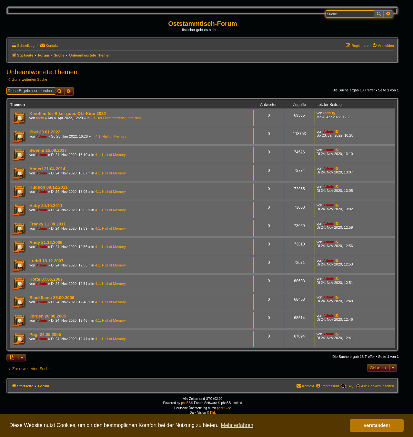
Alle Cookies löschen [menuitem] (377, 386)
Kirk (213, 412)
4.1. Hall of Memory (111, 136)
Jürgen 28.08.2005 (47, 316)
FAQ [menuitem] (350, 386)
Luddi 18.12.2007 (46, 260)
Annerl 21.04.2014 (47, 168)
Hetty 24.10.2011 (46, 205)
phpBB (186, 403)
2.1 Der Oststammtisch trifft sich (116, 118)
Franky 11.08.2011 (47, 224)
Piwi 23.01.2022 (44, 132)
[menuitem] (49, 45)
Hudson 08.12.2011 (48, 187)
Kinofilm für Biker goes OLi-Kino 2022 (67, 113)
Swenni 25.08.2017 (48, 150)
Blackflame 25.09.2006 (51, 297)
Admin (41, 136)
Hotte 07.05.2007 (46, 279)
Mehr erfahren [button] (237, 425)
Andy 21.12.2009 (46, 242)
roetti (40, 118)
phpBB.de (224, 408)
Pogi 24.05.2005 (45, 334)
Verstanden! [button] (377, 425)
